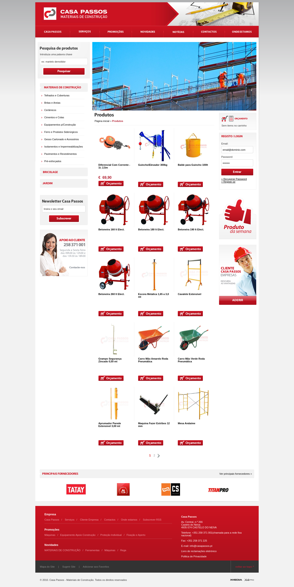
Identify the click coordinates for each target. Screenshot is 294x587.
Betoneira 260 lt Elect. (111, 294)
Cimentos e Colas (54, 117)
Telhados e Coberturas (57, 95)
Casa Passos (51, 519)
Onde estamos (129, 519)
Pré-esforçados (52, 161)
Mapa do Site (47, 566)
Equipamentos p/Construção (60, 124)
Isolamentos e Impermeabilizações (63, 146)
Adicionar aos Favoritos (96, 566)
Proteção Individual (111, 535)
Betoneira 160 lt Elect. (111, 229)
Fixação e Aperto (135, 535)
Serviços (69, 519)
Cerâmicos (50, 110)
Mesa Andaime (186, 423)
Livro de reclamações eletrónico (199, 551)
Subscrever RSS (152, 519)
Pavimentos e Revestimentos (60, 154)
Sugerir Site (68, 566)
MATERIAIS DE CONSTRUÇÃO (62, 550)
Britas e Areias (52, 102)
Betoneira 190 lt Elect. (191, 229)
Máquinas (49, 535)
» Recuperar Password (234, 179)
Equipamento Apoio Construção (77, 535)
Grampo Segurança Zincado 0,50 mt (109, 360)
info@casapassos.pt (201, 546)
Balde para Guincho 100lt (193, 164)
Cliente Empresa (89, 519)
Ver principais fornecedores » (235, 473)
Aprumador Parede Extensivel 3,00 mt (109, 424)
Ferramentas (92, 550)
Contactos (110, 519)
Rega (123, 550)
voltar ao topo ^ (244, 566)
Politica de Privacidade (193, 556)
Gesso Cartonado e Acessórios (61, 139)
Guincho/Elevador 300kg (152, 164)
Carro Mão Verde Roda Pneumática (191, 360)
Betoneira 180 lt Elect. (151, 229)
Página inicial (102, 121)
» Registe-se (228, 181)
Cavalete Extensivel (189, 294)
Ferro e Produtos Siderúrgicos (61, 132)
